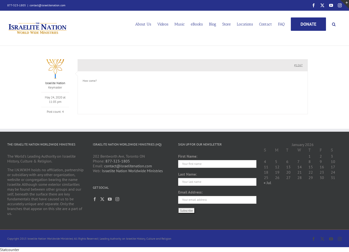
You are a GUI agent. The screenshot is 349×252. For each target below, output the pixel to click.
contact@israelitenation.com (47, 5)
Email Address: (190, 192)
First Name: (187, 156)
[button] (334, 23)
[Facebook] (95, 199)
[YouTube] (110, 199)
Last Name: (187, 174)
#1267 (298, 65)
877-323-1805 (117, 161)
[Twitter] (102, 199)
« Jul (267, 182)
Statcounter (9, 249)
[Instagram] (117, 199)
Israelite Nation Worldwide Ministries (132, 170)
